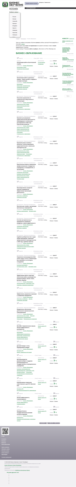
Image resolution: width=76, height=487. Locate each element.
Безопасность (20, 417)
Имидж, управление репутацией (24, 352)
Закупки (30, 298)
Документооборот (21, 372)
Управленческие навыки (22, 338)
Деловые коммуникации (22, 211)
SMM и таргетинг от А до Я (67, 41)
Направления (30, 8)
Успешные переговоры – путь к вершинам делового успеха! (67, 82)
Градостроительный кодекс (23, 105)
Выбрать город (13, 12)
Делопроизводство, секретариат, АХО (25, 283)
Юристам (32, 315)
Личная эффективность (22, 337)
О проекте (4, 438)
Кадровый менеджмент (22, 265)
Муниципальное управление (30, 319)
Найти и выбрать (5, 447)
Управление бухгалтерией (23, 68)
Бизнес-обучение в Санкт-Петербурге (13, 465)
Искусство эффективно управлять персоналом (68, 58)
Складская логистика (22, 197)
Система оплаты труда (22, 266)
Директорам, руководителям (23, 85)
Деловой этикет (32, 211)
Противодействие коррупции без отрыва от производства (67, 74)
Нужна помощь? (5, 452)
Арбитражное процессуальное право (25, 246)
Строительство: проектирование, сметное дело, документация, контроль (66, 50)
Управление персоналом (22, 87)
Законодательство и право (23, 104)
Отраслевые (20, 107)
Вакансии (4, 442)
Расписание (23, 38)
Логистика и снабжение (22, 195)
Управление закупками (22, 300)
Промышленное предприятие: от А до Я (67, 66)
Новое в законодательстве (23, 129)
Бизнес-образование (28, 65)
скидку (23, 44)
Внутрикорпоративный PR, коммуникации (26, 390)
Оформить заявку (6, 449)
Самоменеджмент (21, 404)
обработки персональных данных (22, 470)
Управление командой (22, 89)
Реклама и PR (20, 350)
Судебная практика (21, 248)
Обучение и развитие (22, 228)
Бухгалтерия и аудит (21, 67)
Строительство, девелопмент (23, 109)
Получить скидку (5, 450)
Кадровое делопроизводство (23, 174)
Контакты (4, 440)
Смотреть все (71, 38)
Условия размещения (6, 457)
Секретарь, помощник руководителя (25, 285)
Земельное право (21, 154)
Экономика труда (32, 266)
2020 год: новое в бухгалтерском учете (67, 89)
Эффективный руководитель (23, 334)
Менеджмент (20, 84)
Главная (17, 38)
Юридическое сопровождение (24, 317)
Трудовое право (20, 178)
